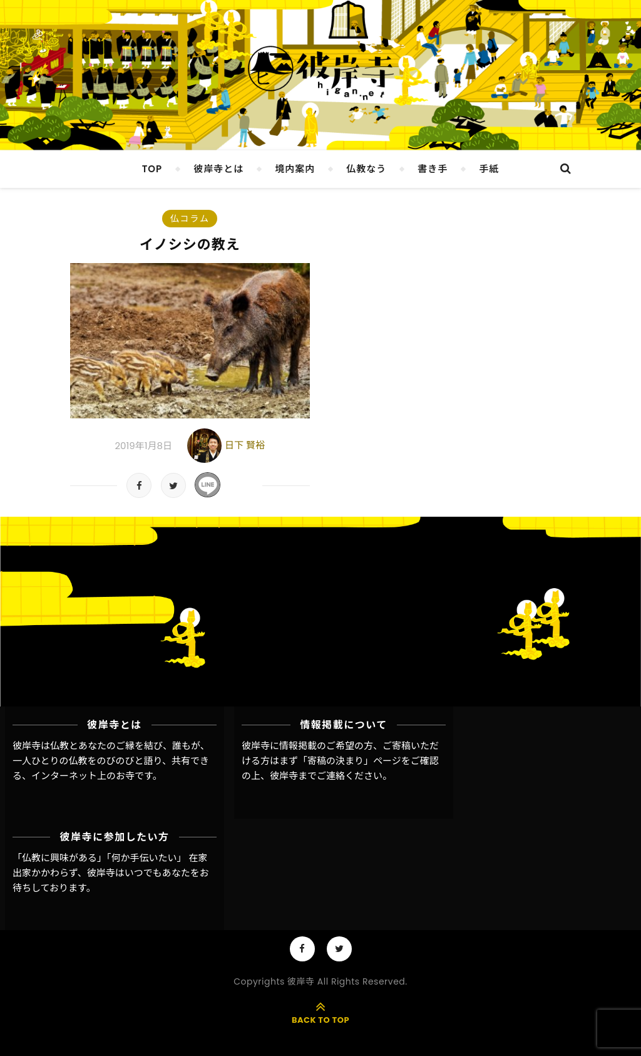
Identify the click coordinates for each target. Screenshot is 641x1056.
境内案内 (295, 168)
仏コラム (190, 218)
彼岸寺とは (218, 168)
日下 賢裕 (245, 445)
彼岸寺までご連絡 (307, 775)
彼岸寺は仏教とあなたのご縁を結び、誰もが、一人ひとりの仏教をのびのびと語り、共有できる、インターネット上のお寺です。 (111, 761)
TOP (152, 168)
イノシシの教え (190, 244)
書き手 (433, 168)
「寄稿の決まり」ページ (349, 760)
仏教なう (366, 168)
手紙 (489, 168)
